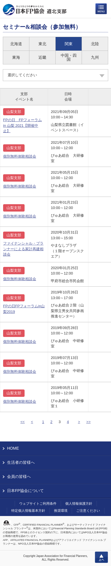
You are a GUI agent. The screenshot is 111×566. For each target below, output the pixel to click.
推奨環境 (61, 511)
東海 (16, 57)
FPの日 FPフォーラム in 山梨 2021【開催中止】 (22, 125)
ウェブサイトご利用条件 (37, 504)
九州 (95, 57)
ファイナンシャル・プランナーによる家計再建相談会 (23, 248)
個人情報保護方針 (78, 504)
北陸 (95, 44)
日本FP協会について (25, 490)
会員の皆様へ (19, 476)
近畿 (42, 57)
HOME (13, 448)
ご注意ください (88, 511)
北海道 (16, 44)
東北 (42, 44)
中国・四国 (69, 57)
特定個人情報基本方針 (28, 511)
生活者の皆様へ (21, 462)
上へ (101, 557)
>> (88, 422)
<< (22, 422)
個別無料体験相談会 (19, 156)
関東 (69, 44)
